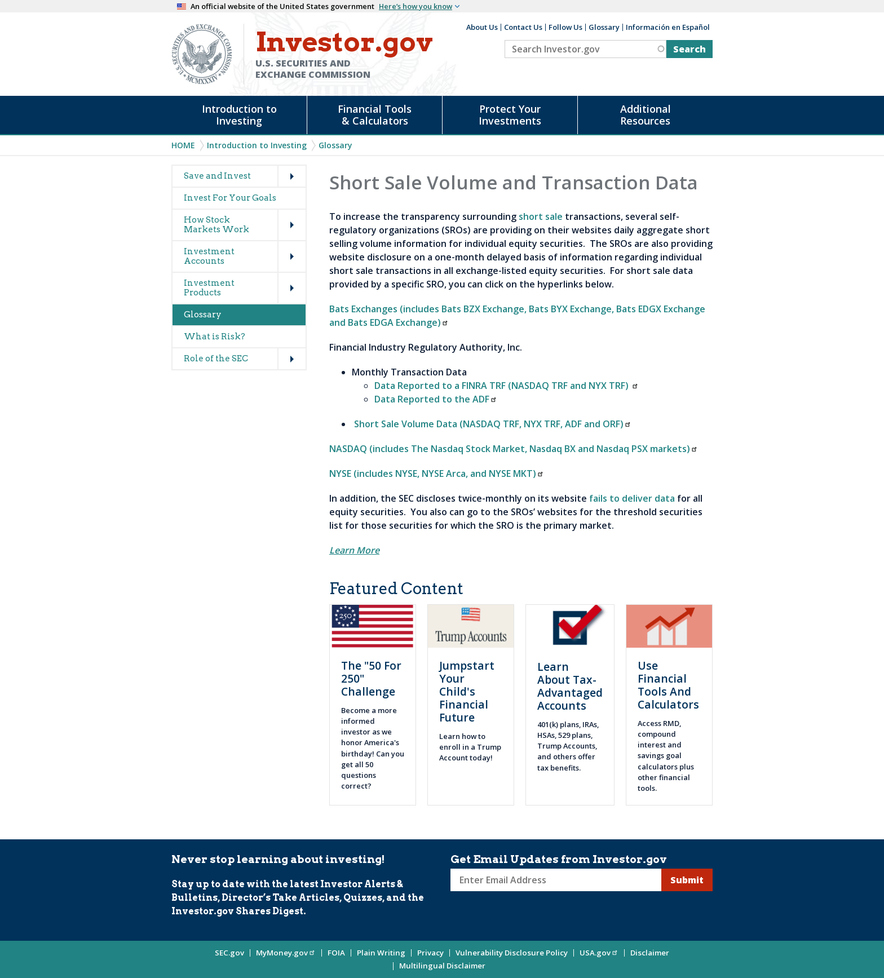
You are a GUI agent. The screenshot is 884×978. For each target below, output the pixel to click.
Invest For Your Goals (230, 198)
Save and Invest (217, 176)
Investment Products (209, 288)
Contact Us (523, 27)
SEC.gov (229, 953)
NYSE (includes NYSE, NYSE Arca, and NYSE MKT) (436, 473)
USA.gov (599, 953)
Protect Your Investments (510, 114)
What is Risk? (214, 336)
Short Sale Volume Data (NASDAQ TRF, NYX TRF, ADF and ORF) (492, 424)
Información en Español (668, 27)
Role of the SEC (216, 358)
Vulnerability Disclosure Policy (512, 953)
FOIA (336, 953)
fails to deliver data (632, 498)
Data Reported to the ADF (435, 399)
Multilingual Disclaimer (442, 966)
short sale (541, 216)
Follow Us (565, 27)
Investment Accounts (209, 256)
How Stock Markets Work (216, 224)
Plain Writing (381, 953)
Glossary (604, 27)
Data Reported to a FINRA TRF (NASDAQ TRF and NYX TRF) (506, 385)
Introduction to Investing (239, 114)
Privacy (430, 953)
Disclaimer (649, 953)
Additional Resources (645, 114)
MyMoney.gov (286, 953)
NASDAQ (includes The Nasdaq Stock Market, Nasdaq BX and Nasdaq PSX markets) (513, 448)
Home (183, 145)
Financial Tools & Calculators (375, 114)
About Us (482, 27)
